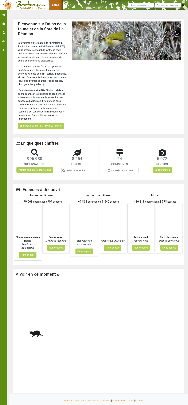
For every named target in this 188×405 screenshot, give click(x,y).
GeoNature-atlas (89, 401)
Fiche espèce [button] (28, 246)
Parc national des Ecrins (125, 401)
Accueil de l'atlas (69, 392)
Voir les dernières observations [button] (34, 169)
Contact (141, 392)
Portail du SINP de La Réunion (95, 392)
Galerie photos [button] (162, 169)
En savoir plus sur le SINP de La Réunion (41, 125)
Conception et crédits (124, 392)
